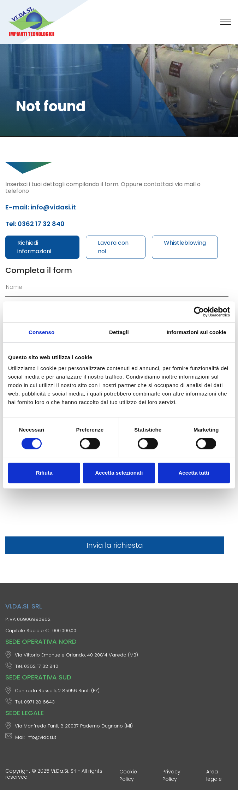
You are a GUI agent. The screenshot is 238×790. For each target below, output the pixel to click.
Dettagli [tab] (119, 332)
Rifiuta (44, 473)
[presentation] (59, 514)
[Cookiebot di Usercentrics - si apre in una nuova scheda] (199, 312)
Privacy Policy (171, 775)
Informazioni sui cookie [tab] (196, 332)
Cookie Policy (128, 775)
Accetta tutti (193, 473)
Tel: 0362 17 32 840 (35, 223)
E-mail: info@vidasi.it (40, 207)
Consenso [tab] (41, 332)
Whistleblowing (185, 243)
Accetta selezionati (119, 473)
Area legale (214, 775)
